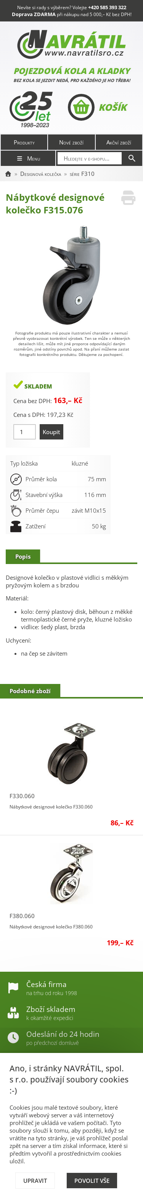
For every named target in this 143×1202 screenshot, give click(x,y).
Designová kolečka (40, 173)
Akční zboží (118, 142)
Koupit (51, 432)
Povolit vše (91, 1180)
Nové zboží (71, 142)
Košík (97, 107)
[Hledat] (132, 158)
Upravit (35, 1180)
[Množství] (24, 431)
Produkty (24, 142)
